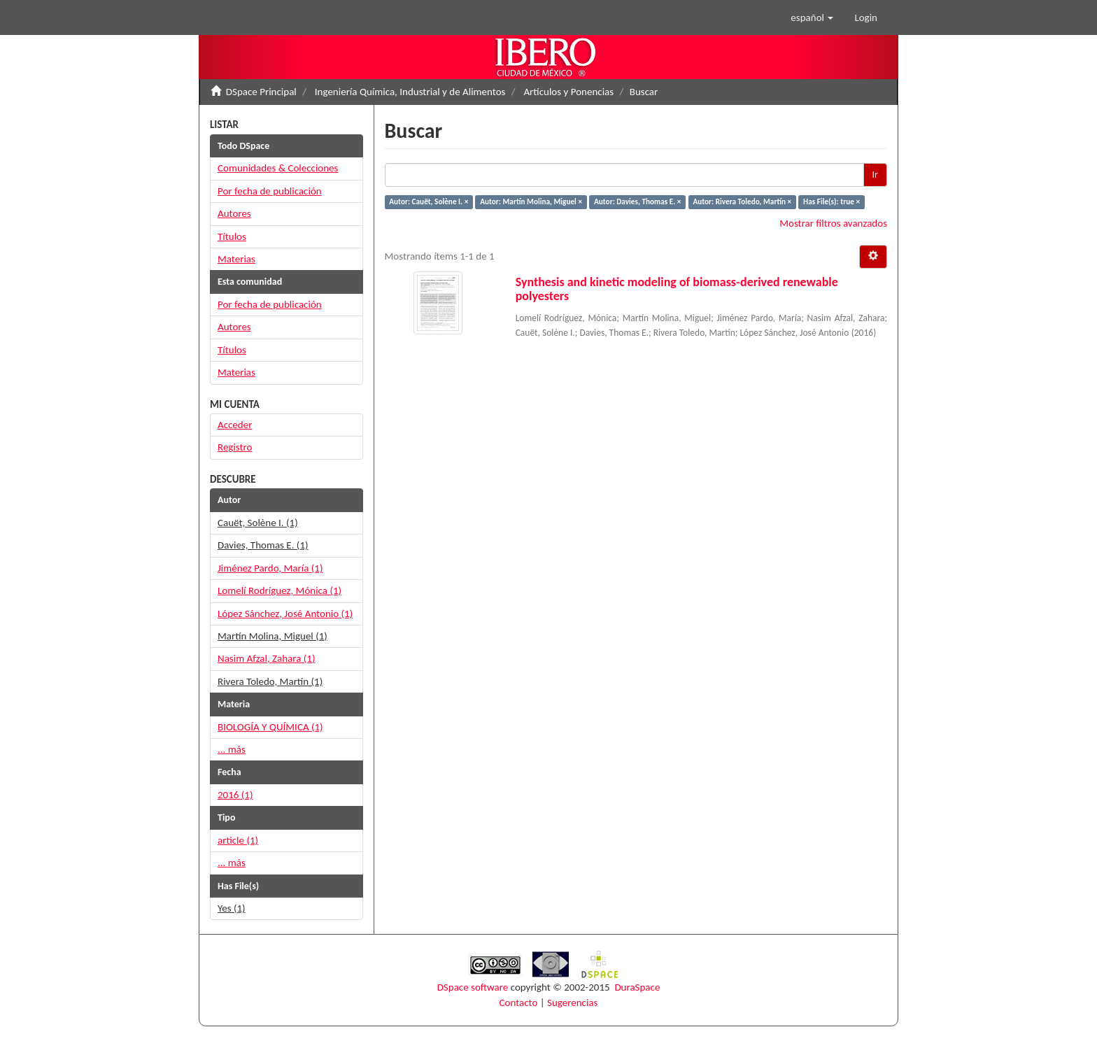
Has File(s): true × (831, 201)
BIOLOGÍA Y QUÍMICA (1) (270, 727)
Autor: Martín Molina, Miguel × (531, 201)
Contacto (519, 1002)
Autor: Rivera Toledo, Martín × (742, 201)
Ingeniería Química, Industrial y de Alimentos (410, 91)
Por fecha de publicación (270, 191)
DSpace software (473, 987)
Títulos (232, 236)
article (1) (238, 840)
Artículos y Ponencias (568, 91)
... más (232, 749)
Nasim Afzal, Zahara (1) (267, 658)
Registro (235, 447)
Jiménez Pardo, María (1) (270, 568)
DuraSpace (637, 987)
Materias (236, 259)
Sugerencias (572, 1002)
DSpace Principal (261, 91)
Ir (875, 174)
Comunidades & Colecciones (278, 168)
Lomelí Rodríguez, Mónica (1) (279, 590)
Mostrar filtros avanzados (833, 223)
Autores (234, 213)
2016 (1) (235, 794)
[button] (812, 17)
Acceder (235, 424)
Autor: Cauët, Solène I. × (428, 201)
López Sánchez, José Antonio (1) (285, 613)
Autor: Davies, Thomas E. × (637, 201)
